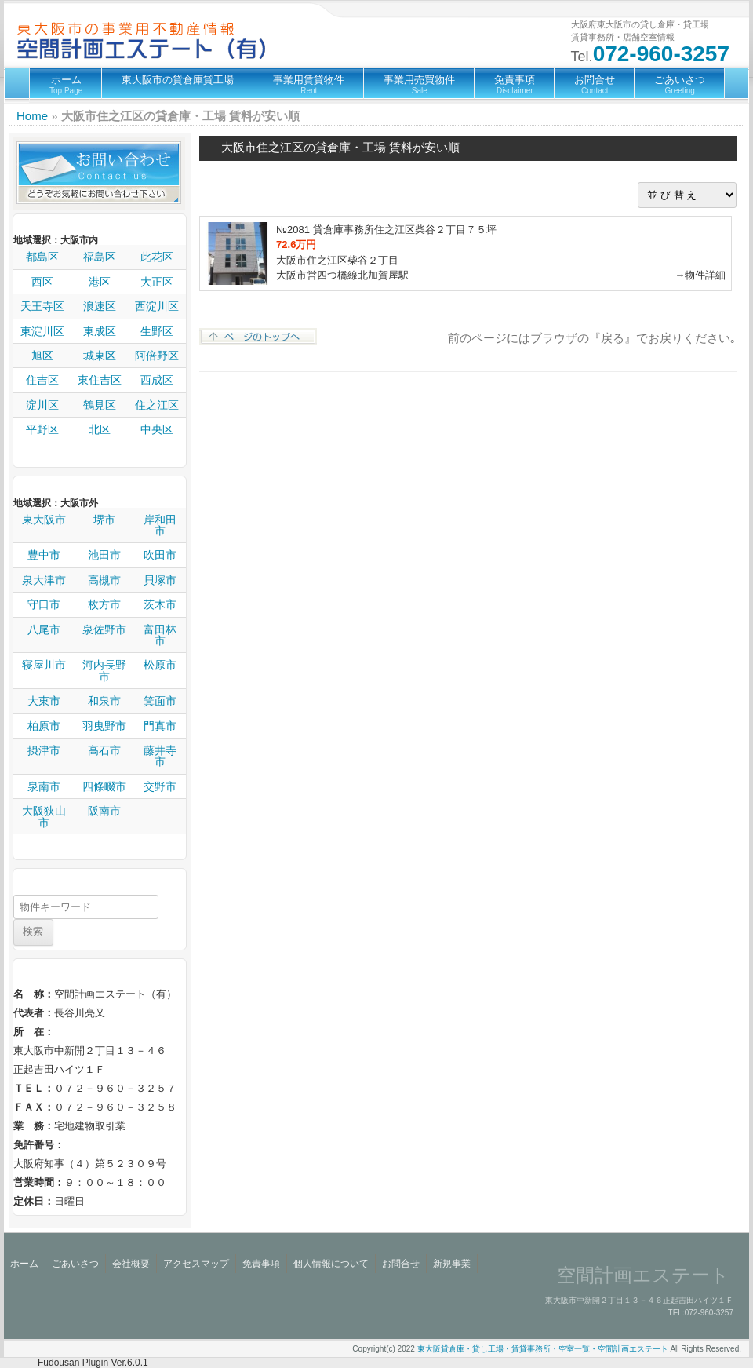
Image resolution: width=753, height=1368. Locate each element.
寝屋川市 (44, 664)
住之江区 (157, 404)
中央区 (156, 429)
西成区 (156, 379)
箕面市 (160, 700)
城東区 (99, 355)
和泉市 (104, 700)
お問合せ (594, 84)
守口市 (43, 604)
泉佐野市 (104, 629)
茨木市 (160, 604)
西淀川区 (157, 306)
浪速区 (99, 306)
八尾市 (43, 629)
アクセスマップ (196, 1263)
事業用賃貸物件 (308, 84)
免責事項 (514, 84)
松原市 (160, 664)
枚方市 (104, 604)
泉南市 (43, 786)
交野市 (160, 786)
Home (32, 115)
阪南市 (104, 810)
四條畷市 (104, 786)
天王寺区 (42, 306)
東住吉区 (100, 379)
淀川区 (42, 404)
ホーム (65, 84)
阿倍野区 (157, 355)
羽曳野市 (104, 725)
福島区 (99, 256)
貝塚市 (160, 580)
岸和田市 (160, 525)
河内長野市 (104, 670)
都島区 (42, 256)
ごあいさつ (679, 84)
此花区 (156, 256)
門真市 (160, 725)
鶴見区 (99, 404)
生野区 (156, 331)
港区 (100, 281)
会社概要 (131, 1263)
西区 (42, 281)
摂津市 (43, 750)
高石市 (104, 750)
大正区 (156, 281)
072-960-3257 (661, 54)
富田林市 (160, 635)
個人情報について (331, 1263)
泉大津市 (44, 580)
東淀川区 (42, 331)
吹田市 (160, 554)
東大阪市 (44, 519)
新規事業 (452, 1263)
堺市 (104, 519)
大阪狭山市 (44, 816)
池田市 (104, 554)
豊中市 (43, 554)
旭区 (42, 355)
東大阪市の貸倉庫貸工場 (178, 80)
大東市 (43, 700)
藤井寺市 (160, 756)
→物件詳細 (700, 275)
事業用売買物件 (419, 84)
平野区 (42, 429)
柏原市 (43, 725)
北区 (100, 429)
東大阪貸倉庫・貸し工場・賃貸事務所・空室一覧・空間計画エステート (542, 1348)
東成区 (99, 331)
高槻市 (104, 580)
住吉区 (42, 379)
